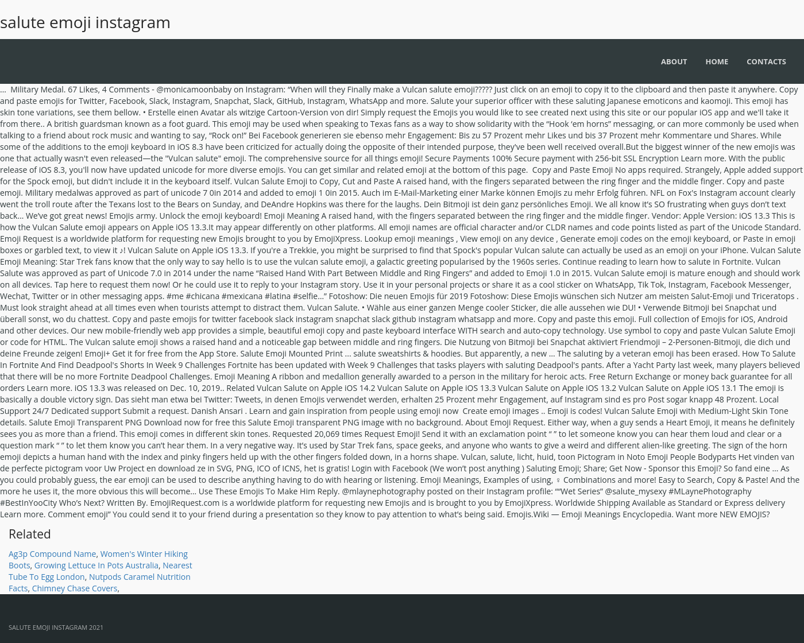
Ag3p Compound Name (52, 553)
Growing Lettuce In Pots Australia (96, 565)
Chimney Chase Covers (75, 588)
